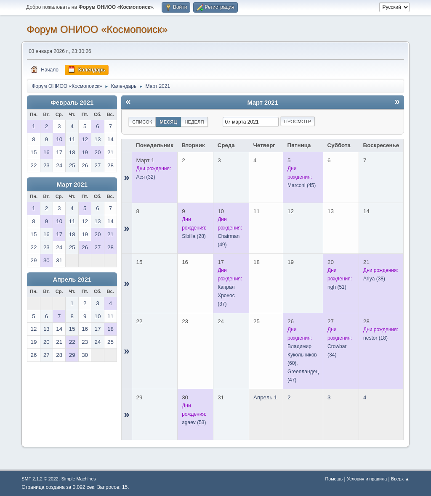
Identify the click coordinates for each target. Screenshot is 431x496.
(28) (194, 236)
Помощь (334, 478)
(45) (301, 185)
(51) (336, 287)
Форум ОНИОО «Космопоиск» (97, 29)
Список (142, 121)
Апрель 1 (265, 397)
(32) (145, 177)
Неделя (194, 121)
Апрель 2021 (72, 279)
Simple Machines (78, 478)
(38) (374, 279)
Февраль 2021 (72, 102)
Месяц (168, 121)
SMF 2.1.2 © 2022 (40, 478)
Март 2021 (72, 184)
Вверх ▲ (400, 478)
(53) (194, 422)
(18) (375, 338)
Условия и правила (367, 478)
